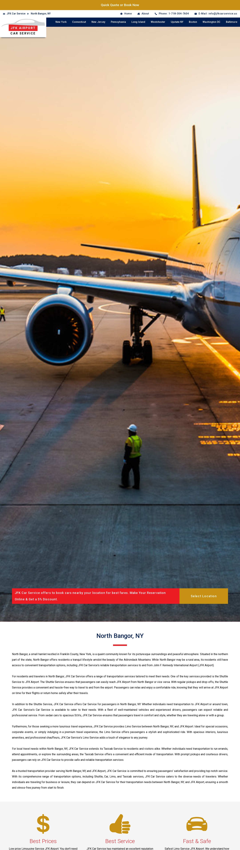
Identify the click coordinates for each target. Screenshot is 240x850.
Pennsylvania (118, 22)
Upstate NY (177, 22)
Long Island (138, 22)
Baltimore (231, 22)
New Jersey (98, 22)
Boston (193, 22)
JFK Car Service (16, 13)
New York (61, 22)
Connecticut (79, 22)
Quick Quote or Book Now (120, 5)
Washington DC (211, 22)
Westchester (158, 22)
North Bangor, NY (41, 13)
